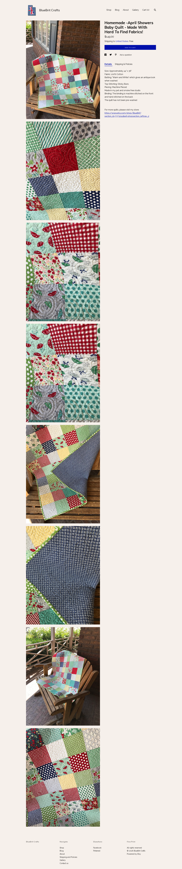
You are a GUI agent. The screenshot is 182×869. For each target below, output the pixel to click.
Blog (117, 10)
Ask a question (126, 55)
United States (122, 41)
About (126, 10)
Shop (108, 10)
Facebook (97, 848)
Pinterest (96, 851)
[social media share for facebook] (106, 55)
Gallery (135, 10)
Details (108, 64)
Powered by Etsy (134, 854)
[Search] (155, 10)
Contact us (64, 863)
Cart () (145, 10)
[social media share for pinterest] (116, 55)
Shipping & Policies (123, 64)
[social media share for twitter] (111, 55)
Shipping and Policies (68, 857)
